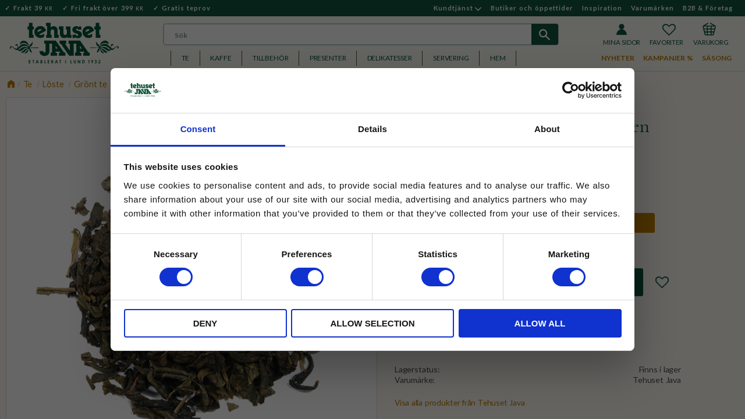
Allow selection (373, 323)
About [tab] (547, 129)
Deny (205, 323)
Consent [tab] (198, 129)
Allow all (540, 323)
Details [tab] (372, 129)
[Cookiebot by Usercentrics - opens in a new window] (571, 90)
